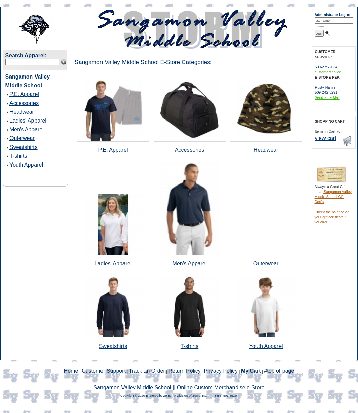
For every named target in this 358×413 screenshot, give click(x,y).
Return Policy (185, 371)
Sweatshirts (23, 147)
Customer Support (104, 371)
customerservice (328, 72)
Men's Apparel (26, 129)
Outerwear (22, 138)
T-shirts (18, 156)
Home (71, 371)
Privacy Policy (221, 371)
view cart (325, 138)
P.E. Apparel (24, 94)
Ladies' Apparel (27, 121)
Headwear (21, 112)
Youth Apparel (26, 165)
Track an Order (147, 371)
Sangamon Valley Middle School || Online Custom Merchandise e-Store (178, 387)
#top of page (279, 371)
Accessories (24, 103)
